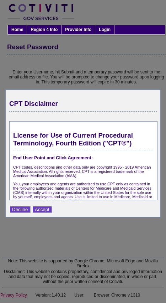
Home (17, 29)
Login (105, 29)
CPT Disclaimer (33, 103)
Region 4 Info (44, 29)
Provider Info (78, 29)
